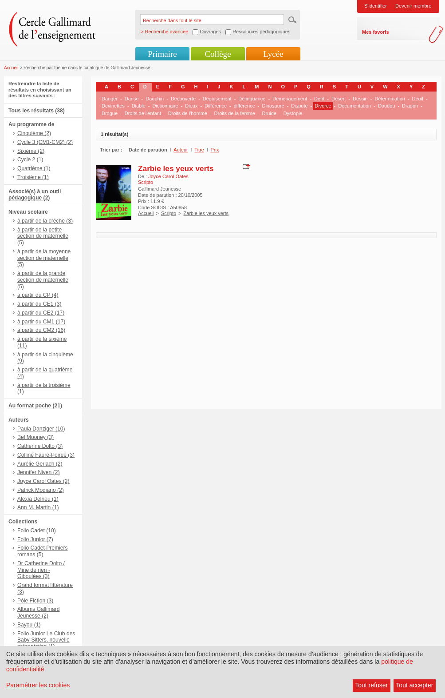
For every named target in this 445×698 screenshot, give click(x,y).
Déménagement (289, 98)
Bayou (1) (28, 625)
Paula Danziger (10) (41, 429)
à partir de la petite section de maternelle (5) (42, 236)
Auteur (180, 149)
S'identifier (375, 5)
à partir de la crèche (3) (45, 221)
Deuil (417, 98)
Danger (110, 98)
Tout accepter (414, 685)
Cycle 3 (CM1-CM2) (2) (45, 142)
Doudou (386, 105)
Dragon (410, 105)
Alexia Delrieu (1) (38, 499)
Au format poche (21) (35, 406)
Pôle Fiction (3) (35, 601)
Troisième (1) (33, 177)
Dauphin (155, 98)
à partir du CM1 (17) (41, 322)
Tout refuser (371, 685)
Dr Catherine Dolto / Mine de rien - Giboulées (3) (41, 570)
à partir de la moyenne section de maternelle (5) (44, 258)
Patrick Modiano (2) (40, 490)
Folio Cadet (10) (36, 530)
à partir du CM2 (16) (41, 330)
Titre (199, 149)
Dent (319, 98)
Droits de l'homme (187, 113)
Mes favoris (375, 32)
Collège (218, 54)
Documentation (354, 105)
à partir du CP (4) (38, 295)
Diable (139, 105)
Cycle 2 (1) (30, 159)
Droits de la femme (234, 113)
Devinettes (113, 105)
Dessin (360, 98)
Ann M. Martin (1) (38, 507)
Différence (216, 105)
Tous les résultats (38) (36, 111)
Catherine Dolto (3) (40, 446)
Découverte (183, 98)
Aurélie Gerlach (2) (40, 464)
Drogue (110, 113)
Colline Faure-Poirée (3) (46, 455)
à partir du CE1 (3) (39, 304)
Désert (338, 98)
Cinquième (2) (34, 133)
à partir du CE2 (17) (40, 313)
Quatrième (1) (34, 168)
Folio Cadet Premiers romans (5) (42, 551)
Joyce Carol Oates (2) (43, 481)
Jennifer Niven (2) (38, 472)
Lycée (273, 54)
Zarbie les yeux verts (176, 168)
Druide (269, 113)
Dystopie (293, 113)
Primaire (162, 54)
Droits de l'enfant (143, 113)
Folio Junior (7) (35, 539)
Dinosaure (273, 105)
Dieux (191, 105)
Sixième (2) (30, 151)
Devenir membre (413, 5)
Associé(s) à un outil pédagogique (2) (34, 194)
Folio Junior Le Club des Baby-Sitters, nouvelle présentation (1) (46, 640)
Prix (215, 149)
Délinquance (251, 98)
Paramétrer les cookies (38, 685)
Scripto (168, 213)
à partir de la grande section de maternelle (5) (42, 280)
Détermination (389, 98)
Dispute (299, 105)
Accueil (11, 67)
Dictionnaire (165, 105)
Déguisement (217, 98)
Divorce (323, 105)
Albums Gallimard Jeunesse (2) (38, 612)
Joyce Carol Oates (168, 176)
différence (244, 105)
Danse (132, 98)
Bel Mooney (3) (35, 437)
